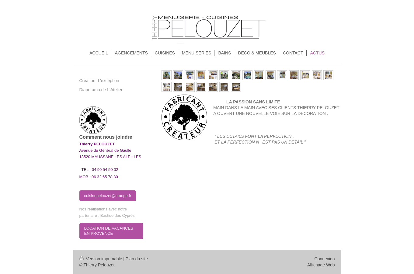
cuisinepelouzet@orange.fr (107, 195)
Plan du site (137, 258)
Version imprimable (101, 258)
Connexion (325, 258)
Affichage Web (321, 264)
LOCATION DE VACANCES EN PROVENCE (108, 231)
